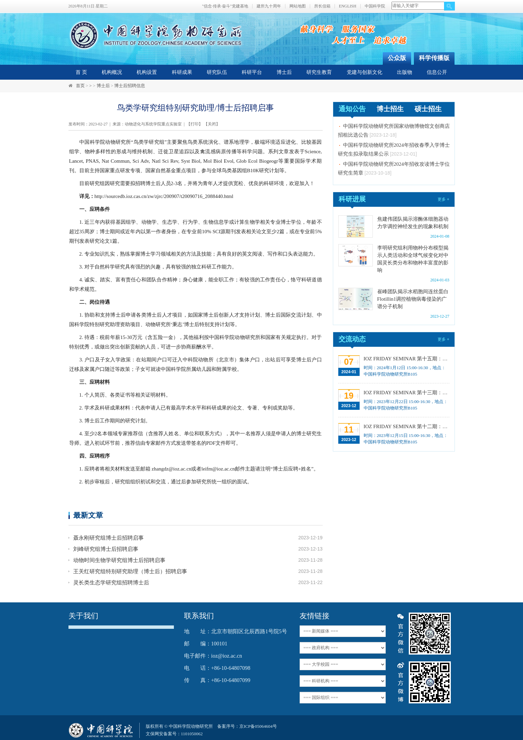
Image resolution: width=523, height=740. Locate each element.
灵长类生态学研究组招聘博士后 (111, 582)
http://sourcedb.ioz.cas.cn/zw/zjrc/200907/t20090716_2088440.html (164, 196)
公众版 (397, 58)
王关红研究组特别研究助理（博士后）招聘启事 (130, 571)
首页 (80, 85)
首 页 (81, 72)
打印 (194, 124)
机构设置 (147, 72)
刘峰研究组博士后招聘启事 (105, 549)
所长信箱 (322, 6)
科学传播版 (434, 58)
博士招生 (390, 109)
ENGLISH (347, 6)
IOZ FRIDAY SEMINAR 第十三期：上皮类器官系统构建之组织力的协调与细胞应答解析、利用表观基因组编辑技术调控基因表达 (406, 392)
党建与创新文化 (364, 72)
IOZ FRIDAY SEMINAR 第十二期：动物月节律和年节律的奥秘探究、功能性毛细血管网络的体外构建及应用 (406, 426)
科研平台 (252, 72)
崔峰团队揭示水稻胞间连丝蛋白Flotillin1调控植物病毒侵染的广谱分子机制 (412, 299)
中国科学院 (375, 6)
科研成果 (182, 72)
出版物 (404, 72)
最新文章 (88, 515)
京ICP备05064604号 (258, 726)
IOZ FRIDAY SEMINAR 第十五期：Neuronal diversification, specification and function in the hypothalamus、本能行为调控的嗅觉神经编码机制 (406, 358)
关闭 (212, 124)
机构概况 (112, 72)
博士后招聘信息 (129, 85)
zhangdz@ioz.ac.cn (171, 469)
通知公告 (352, 109)
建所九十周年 (269, 6)
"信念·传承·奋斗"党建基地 (225, 6)
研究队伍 (217, 72)
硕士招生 (428, 109)
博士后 (284, 72)
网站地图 (297, 6)
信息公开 (437, 72)
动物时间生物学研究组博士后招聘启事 (119, 560)
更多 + (443, 199)
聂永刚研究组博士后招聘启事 (108, 538)
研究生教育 (319, 72)
